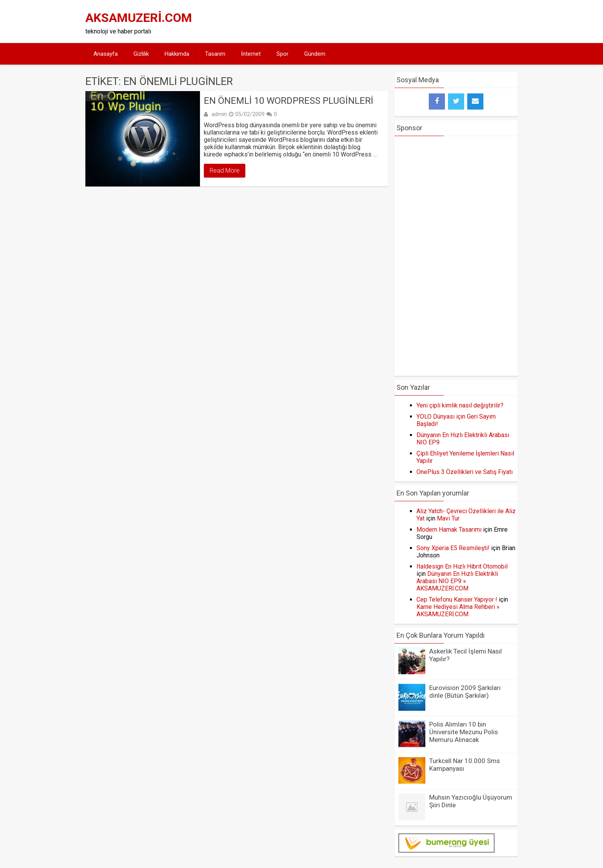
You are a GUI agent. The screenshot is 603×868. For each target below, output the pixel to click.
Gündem (314, 53)
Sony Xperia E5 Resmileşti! (453, 548)
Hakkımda (177, 53)
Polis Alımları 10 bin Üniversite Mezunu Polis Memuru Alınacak (463, 731)
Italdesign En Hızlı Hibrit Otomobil (462, 566)
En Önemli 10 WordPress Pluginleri (288, 100)
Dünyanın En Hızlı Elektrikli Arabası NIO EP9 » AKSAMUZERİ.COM (457, 581)
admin (219, 114)
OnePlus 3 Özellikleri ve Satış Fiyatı (464, 472)
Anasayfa (105, 53)
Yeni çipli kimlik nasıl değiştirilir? (459, 405)
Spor (282, 53)
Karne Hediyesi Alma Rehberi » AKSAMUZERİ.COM (458, 610)
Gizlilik (141, 53)
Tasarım (215, 53)
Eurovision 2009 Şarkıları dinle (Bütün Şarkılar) (465, 691)
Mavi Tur (448, 518)
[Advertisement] (375, 21)
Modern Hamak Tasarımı (448, 529)
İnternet (251, 53)
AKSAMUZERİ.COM (138, 17)
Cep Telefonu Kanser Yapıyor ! (456, 599)
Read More (225, 170)
